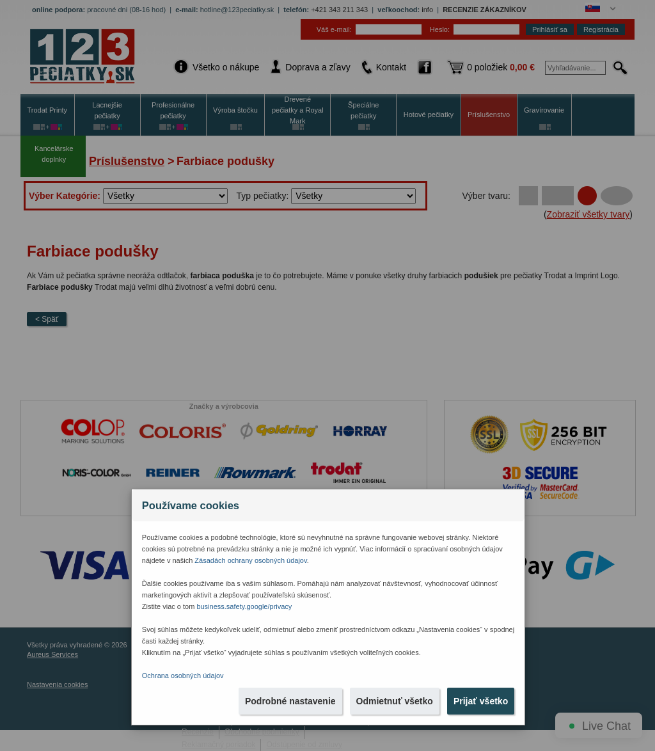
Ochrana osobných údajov (183, 675)
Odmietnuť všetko (394, 701)
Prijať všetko (481, 701)
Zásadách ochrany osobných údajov (250, 560)
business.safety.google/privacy (244, 606)
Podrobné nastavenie (290, 701)
